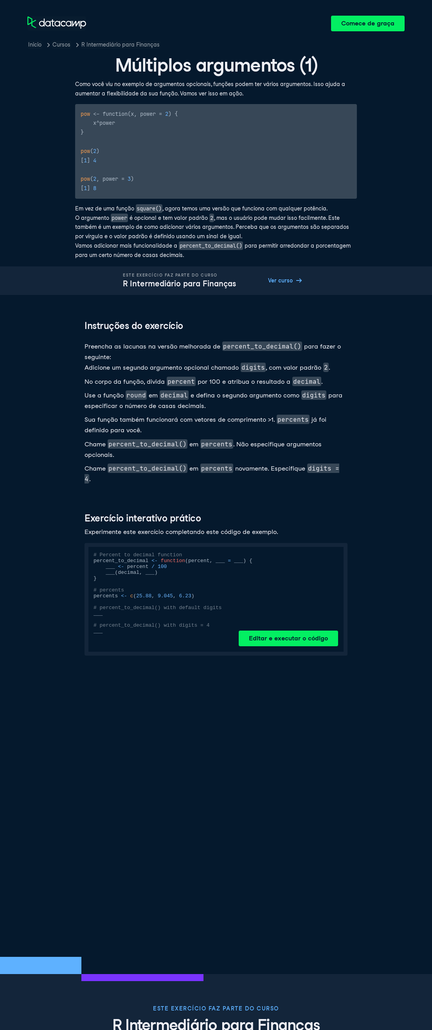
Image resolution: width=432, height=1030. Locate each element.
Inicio (34, 44)
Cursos (61, 44)
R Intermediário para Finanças (120, 44)
